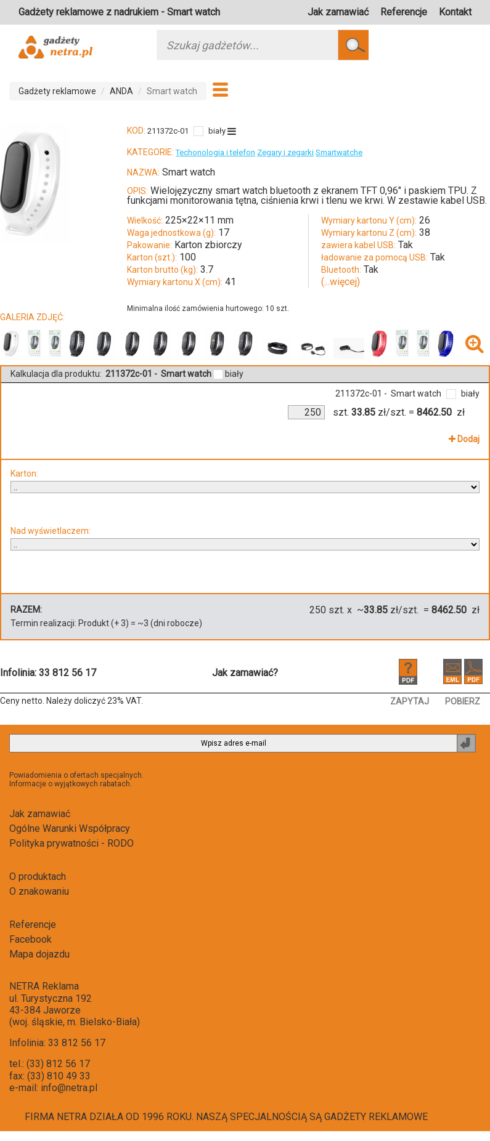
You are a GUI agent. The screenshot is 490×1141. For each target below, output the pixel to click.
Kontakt (455, 12)
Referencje (403, 12)
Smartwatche (339, 152)
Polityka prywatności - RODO (71, 843)
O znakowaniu (39, 891)
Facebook (30, 939)
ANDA (121, 91)
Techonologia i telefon (215, 152)
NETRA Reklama (44, 986)
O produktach (37, 876)
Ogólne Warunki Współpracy (69, 828)
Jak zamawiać (338, 12)
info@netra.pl (69, 1088)
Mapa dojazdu (39, 954)
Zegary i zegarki (285, 152)
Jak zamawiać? (245, 673)
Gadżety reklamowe (57, 91)
